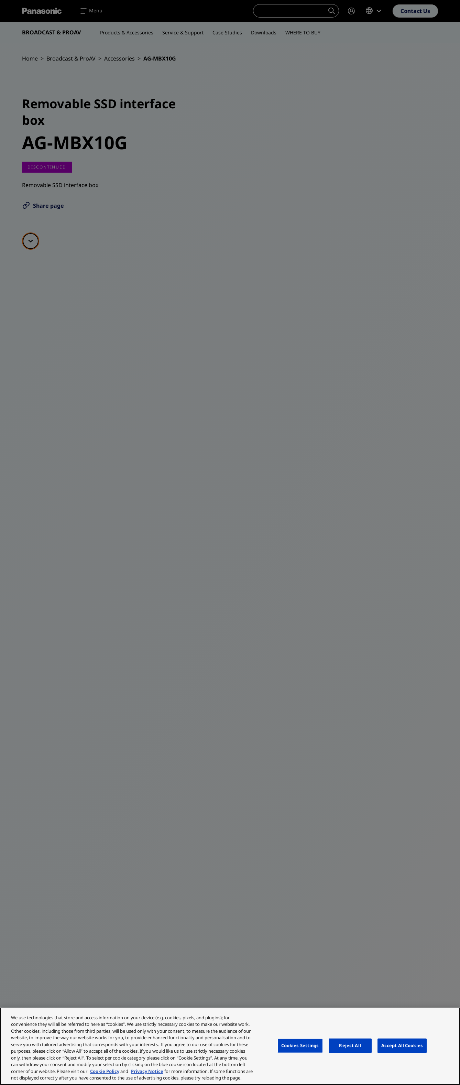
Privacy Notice (147, 1071)
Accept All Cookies (402, 1045)
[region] (230, 1046)
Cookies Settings (300, 1045)
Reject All (350, 1045)
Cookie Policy (104, 1071)
